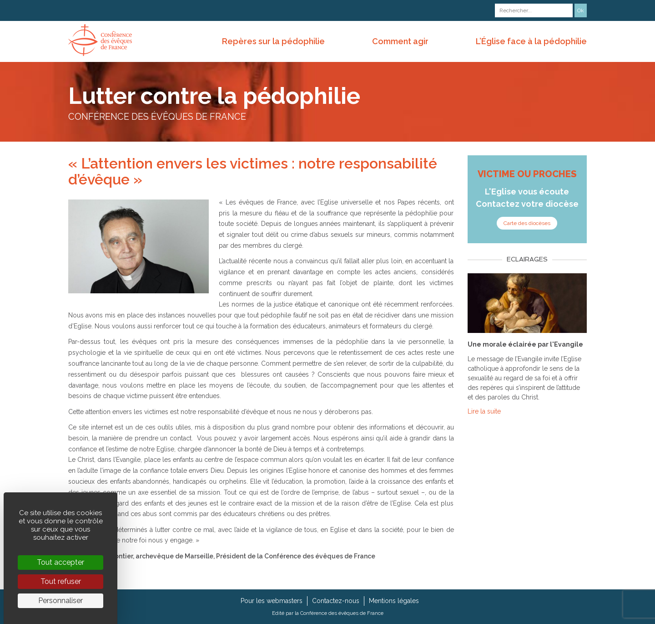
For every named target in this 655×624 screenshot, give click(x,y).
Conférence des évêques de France (341, 613)
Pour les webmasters (271, 600)
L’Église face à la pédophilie (531, 41)
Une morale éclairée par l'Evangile (525, 344)
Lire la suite (484, 411)
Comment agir (400, 41)
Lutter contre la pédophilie (214, 95)
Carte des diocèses (527, 223)
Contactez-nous (335, 600)
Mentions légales (394, 600)
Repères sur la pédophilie (273, 41)
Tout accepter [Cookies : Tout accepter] (60, 562)
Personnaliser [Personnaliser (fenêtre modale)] (60, 600)
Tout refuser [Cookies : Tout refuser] (60, 581)
